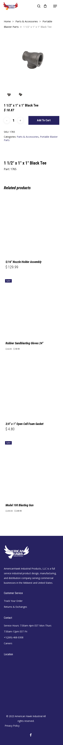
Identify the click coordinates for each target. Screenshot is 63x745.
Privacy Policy (12, 725)
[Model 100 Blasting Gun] (31, 467)
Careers (8, 643)
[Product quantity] (13, 120)
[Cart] (45, 6)
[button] (55, 6)
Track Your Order (13, 600)
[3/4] (31, 386)
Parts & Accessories (26, 21)
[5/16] (31, 224)
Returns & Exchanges (15, 606)
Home (7, 21)
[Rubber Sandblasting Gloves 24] (31, 305)
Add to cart (44, 120)
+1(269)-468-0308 (13, 637)
